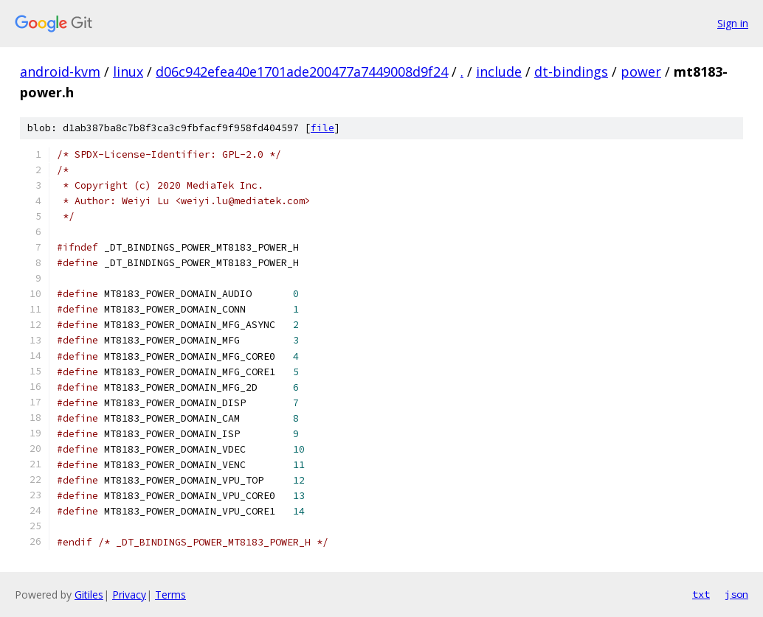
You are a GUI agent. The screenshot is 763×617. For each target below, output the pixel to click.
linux (128, 71)
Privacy (129, 595)
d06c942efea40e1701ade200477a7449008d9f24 (302, 71)
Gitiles (89, 595)
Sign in (732, 23)
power (641, 71)
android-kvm (60, 71)
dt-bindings (571, 71)
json (736, 594)
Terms (170, 595)
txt (701, 594)
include (499, 71)
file (322, 128)
